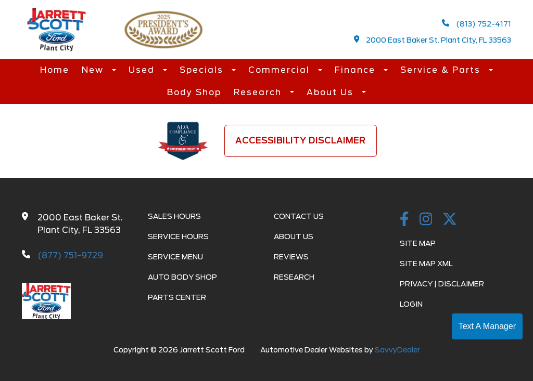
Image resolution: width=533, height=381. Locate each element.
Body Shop (194, 92)
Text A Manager (487, 326)
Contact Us (299, 216)
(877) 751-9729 (70, 255)
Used (143, 70)
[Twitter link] (449, 220)
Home (54, 70)
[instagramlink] (426, 220)
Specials (203, 70)
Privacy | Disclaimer (442, 284)
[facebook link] (404, 220)
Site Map (418, 243)
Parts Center (177, 297)
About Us (332, 92)
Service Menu (175, 257)
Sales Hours (174, 216)
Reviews (291, 257)
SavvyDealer (397, 350)
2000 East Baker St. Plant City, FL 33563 (433, 39)
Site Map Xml (426, 263)
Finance (356, 70)
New (94, 70)
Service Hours (178, 236)
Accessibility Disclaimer (300, 141)
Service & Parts (442, 70)
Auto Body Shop (182, 277)
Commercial (280, 70)
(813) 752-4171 (476, 23)
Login (411, 304)
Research (259, 92)
